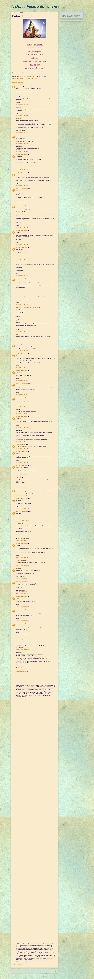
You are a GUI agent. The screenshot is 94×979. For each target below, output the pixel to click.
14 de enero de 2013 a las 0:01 (22, 557)
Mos (16, 135)
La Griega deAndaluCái (21, 444)
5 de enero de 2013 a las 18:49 (22, 151)
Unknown (18, 84)
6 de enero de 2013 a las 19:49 (22, 304)
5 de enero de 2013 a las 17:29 (22, 104)
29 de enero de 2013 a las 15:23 (22, 620)
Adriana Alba (19, 477)
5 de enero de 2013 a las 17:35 (22, 115)
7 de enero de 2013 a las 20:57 (22, 380)
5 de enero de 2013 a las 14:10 (22, 93)
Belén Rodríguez (19, 560)
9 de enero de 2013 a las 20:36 (22, 448)
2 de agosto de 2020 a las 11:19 (22, 961)
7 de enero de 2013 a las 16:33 (22, 350)
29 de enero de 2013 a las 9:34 (22, 593)
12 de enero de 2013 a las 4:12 (22, 540)
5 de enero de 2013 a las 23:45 (22, 185)
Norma (17, 643)
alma (21, 78)
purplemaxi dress (25, 667)
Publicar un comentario (19, 964)
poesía (29, 78)
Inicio (30, 971)
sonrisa (33, 78)
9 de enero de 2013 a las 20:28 (22, 441)
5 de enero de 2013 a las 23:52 (22, 227)
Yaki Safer (18, 344)
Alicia (17, 409)
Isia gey (17, 568)
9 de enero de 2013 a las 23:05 (22, 474)
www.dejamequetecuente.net (21, 591)
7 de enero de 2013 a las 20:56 (22, 367)
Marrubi (17, 262)
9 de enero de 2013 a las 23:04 (22, 462)
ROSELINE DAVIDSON (21, 671)
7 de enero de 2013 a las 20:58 (22, 394)
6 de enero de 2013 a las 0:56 (22, 275)
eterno (26, 78)
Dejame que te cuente (20, 581)
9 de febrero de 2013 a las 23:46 (22, 641)
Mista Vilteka (19, 523)
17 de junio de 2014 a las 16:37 (22, 669)
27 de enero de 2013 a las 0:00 (22, 578)
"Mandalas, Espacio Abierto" (72, 16)
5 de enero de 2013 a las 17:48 (22, 132)
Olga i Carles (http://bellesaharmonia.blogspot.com (27, 307)
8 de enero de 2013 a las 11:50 (22, 413)
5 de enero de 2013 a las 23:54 (22, 244)
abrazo (18, 78)
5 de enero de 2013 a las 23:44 (22, 169)
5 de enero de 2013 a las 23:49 (22, 202)
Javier (17, 334)
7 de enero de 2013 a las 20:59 (22, 406)
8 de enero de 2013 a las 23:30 (22, 427)
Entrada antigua (53, 971)
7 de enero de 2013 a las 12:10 (22, 341)
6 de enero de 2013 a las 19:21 (22, 292)
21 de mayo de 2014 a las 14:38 (22, 649)
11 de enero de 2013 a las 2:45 (22, 486)
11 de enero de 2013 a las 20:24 (22, 520)
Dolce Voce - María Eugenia (24, 76)
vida (36, 78)
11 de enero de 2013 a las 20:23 (22, 508)
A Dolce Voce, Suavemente (35, 6)
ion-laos (17, 118)
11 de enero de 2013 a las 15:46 (22, 495)
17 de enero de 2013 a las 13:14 (22, 565)
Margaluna (18, 489)
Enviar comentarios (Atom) (37, 975)
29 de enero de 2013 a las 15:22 (22, 606)
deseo (23, 78)
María (17, 96)
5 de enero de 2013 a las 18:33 (22, 143)
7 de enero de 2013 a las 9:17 (22, 331)
